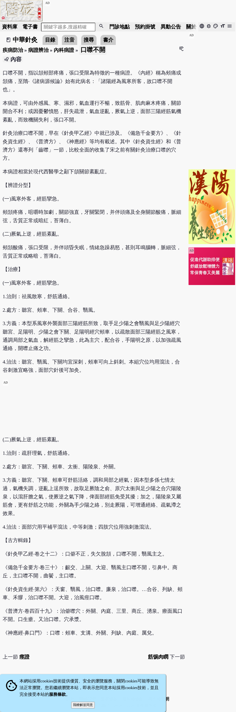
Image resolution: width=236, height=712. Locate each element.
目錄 (50, 40)
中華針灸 (25, 39)
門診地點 (119, 27)
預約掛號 (145, 27)
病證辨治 (38, 50)
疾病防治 (13, 50)
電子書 (30, 27)
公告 (171, 27)
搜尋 (89, 40)
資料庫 (9, 27)
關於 (191, 27)
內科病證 (64, 50)
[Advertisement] (94, 411)
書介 (108, 40)
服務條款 (57, 694)
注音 (69, 40)
